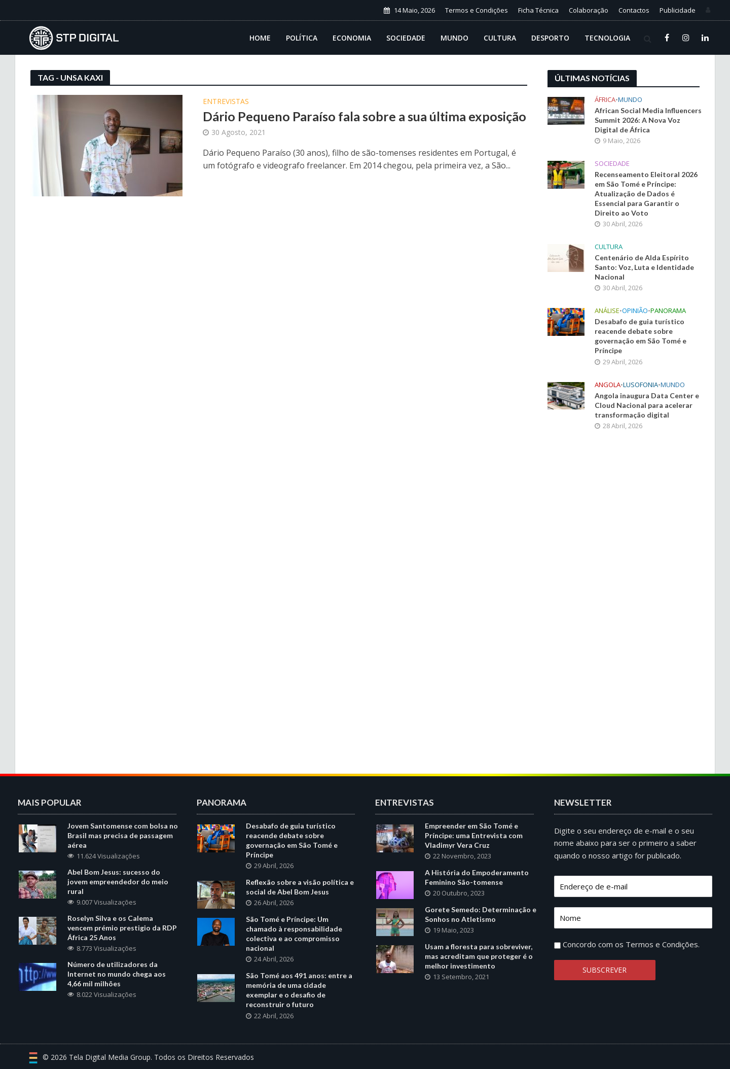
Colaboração (588, 10)
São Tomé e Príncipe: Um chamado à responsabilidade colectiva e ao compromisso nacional (294, 933)
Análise (607, 310)
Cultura (500, 38)
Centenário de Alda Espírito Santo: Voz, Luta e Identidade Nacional (644, 267)
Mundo (454, 38)
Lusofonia (640, 385)
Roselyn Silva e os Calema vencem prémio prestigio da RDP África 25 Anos (122, 928)
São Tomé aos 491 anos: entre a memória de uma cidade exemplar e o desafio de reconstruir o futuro (299, 990)
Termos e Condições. (663, 944)
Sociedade (405, 38)
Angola (607, 385)
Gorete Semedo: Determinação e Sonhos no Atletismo (480, 914)
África (605, 99)
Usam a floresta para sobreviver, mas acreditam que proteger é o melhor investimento (479, 956)
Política (301, 38)
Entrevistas (226, 102)
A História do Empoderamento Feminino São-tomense (477, 877)
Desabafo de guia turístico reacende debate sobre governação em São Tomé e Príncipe (640, 336)
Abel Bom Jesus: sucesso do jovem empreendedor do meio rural (117, 881)
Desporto (550, 38)
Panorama (668, 310)
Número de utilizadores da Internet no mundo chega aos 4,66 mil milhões (116, 974)
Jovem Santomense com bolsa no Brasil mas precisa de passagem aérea (122, 835)
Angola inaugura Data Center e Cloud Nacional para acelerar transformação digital (647, 405)
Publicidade (678, 10)
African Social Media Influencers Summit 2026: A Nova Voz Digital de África (648, 120)
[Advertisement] (624, 606)
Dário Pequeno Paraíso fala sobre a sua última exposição (364, 116)
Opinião (635, 310)
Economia (352, 38)
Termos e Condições (476, 10)
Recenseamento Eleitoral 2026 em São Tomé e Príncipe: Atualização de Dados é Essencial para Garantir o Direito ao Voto (646, 193)
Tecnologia (607, 38)
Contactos (633, 10)
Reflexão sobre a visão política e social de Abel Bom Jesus (300, 887)
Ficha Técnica (538, 10)
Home (260, 38)
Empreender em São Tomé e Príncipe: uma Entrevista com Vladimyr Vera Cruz (474, 835)
